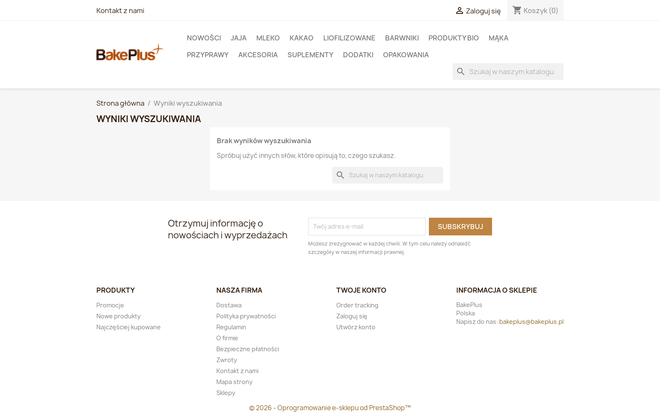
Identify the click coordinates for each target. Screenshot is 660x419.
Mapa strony (234, 382)
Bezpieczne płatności (247, 349)
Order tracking (357, 305)
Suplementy (310, 54)
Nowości (204, 38)
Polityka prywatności (246, 316)
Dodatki (358, 54)
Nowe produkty (118, 316)
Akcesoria (258, 54)
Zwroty (226, 360)
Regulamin (231, 327)
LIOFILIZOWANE (349, 38)
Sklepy (225, 393)
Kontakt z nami (120, 10)
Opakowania (406, 54)
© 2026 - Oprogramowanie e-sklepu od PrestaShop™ (330, 407)
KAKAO (302, 38)
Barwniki (402, 38)
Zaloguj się (351, 316)
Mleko (268, 38)
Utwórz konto (355, 327)
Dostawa (229, 305)
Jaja (239, 38)
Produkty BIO (453, 38)
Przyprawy (208, 54)
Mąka (498, 38)
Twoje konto (361, 290)
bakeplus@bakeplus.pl (531, 322)
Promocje (110, 305)
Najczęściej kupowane (128, 327)
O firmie (227, 338)
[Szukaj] (508, 71)
